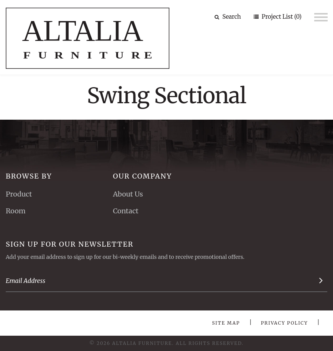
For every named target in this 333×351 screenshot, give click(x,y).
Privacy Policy (284, 323)
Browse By (29, 176)
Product (19, 194)
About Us (128, 194)
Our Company (142, 176)
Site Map (226, 323)
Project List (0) (281, 16)
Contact (126, 210)
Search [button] (228, 16)
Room (16, 210)
